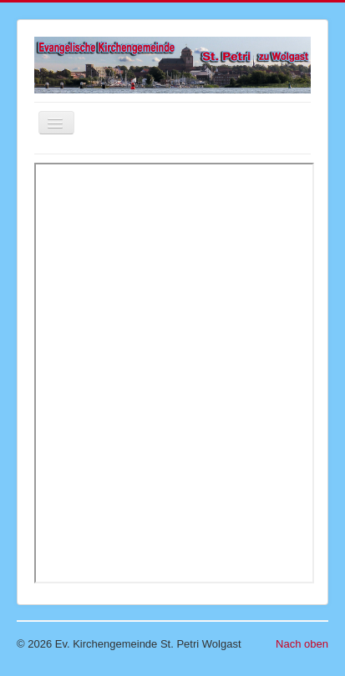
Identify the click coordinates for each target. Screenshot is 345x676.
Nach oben (302, 644)
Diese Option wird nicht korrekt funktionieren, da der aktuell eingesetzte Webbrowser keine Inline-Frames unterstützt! (174, 373)
